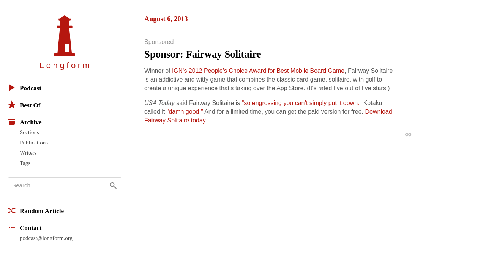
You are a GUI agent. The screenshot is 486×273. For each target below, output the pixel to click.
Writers (28, 153)
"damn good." (185, 111)
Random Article (36, 210)
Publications (34, 143)
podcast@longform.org (46, 238)
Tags (25, 163)
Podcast (24, 87)
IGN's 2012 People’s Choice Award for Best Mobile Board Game (258, 70)
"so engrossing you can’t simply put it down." (302, 103)
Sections (29, 132)
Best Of (24, 104)
